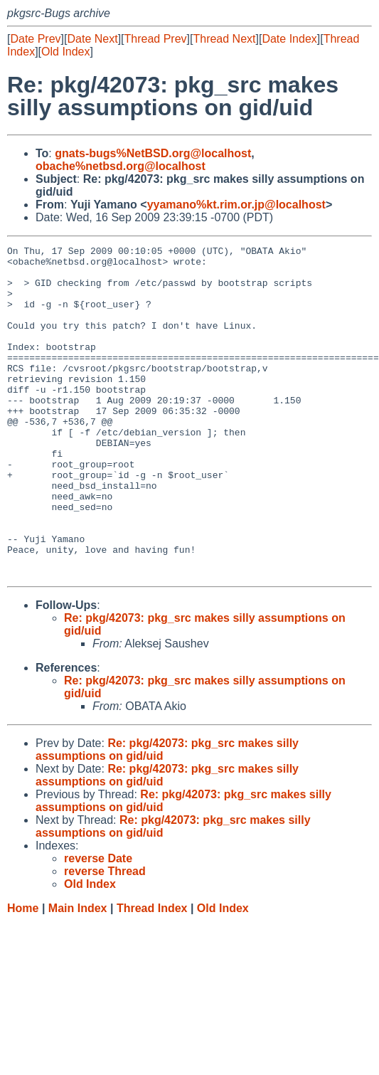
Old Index (65, 52)
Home (22, 974)
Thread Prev (155, 39)
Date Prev (35, 39)
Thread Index (152, 974)
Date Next (92, 39)
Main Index (77, 974)
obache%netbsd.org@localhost (120, 166)
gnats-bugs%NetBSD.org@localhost (153, 153)
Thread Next (224, 39)
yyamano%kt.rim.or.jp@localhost (236, 204)
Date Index (289, 39)
